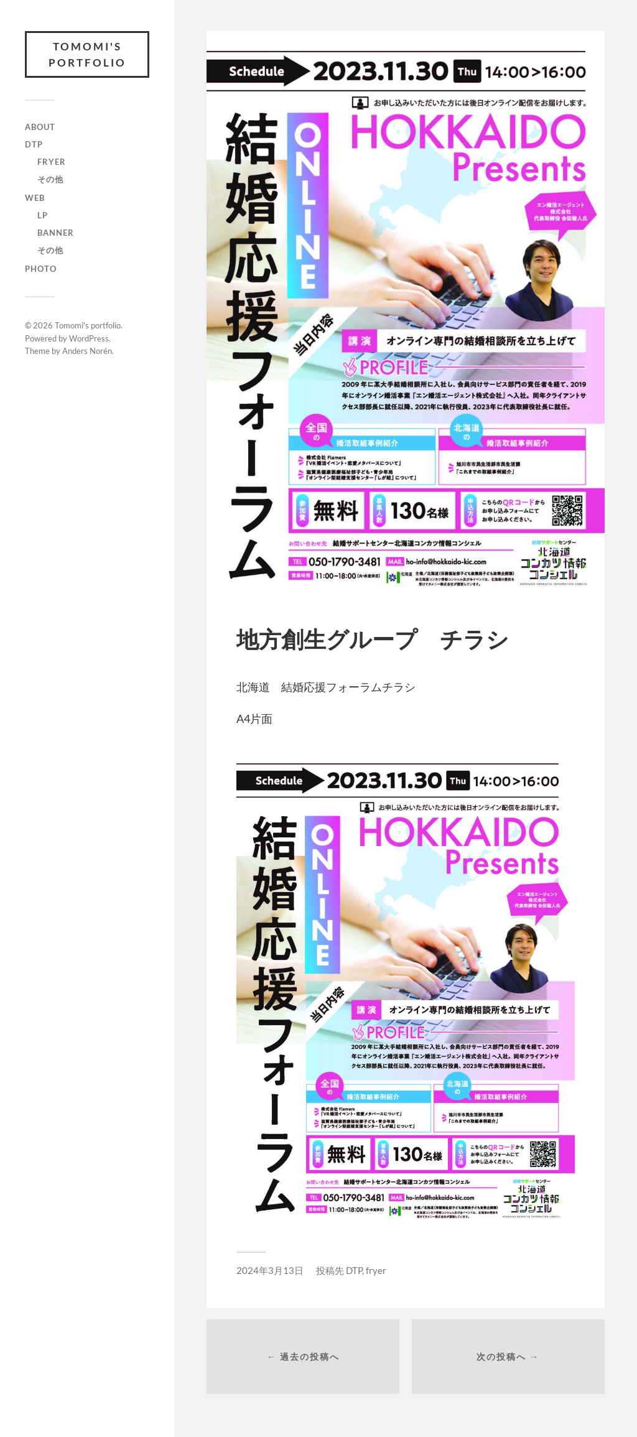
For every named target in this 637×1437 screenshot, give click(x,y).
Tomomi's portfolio (87, 54)
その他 (50, 179)
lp (42, 215)
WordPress (89, 338)
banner (55, 233)
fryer (51, 162)
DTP (34, 144)
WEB (35, 198)
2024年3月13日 (270, 1270)
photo (41, 269)
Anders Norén (87, 351)
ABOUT (40, 127)
